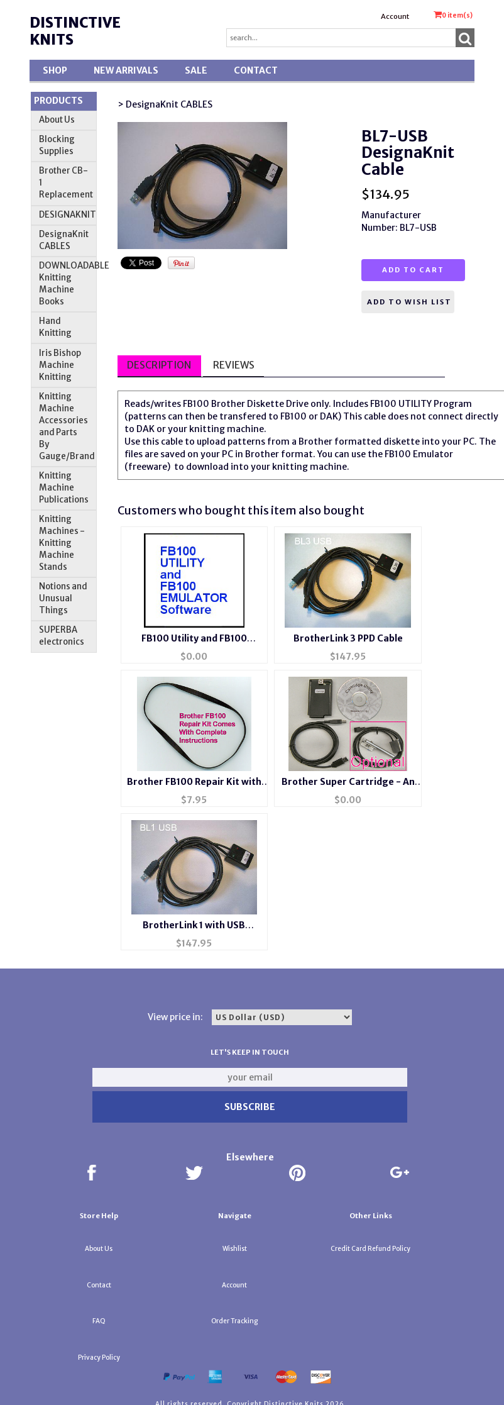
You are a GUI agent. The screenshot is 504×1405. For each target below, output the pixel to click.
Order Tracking (234, 1321)
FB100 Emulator (419, 454)
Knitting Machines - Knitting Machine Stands (62, 543)
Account (395, 16)
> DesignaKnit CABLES (165, 104)
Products (58, 100)
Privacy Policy (99, 1357)
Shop (55, 70)
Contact (256, 70)
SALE (196, 70)
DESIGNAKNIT (67, 214)
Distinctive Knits (75, 31)
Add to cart (413, 269)
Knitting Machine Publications (64, 487)
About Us (57, 119)
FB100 (196, 403)
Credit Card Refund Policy (370, 1249)
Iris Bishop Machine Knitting (60, 365)
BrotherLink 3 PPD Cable (348, 638)
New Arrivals (126, 70)
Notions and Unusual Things (63, 598)
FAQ (99, 1321)
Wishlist (234, 1249)
